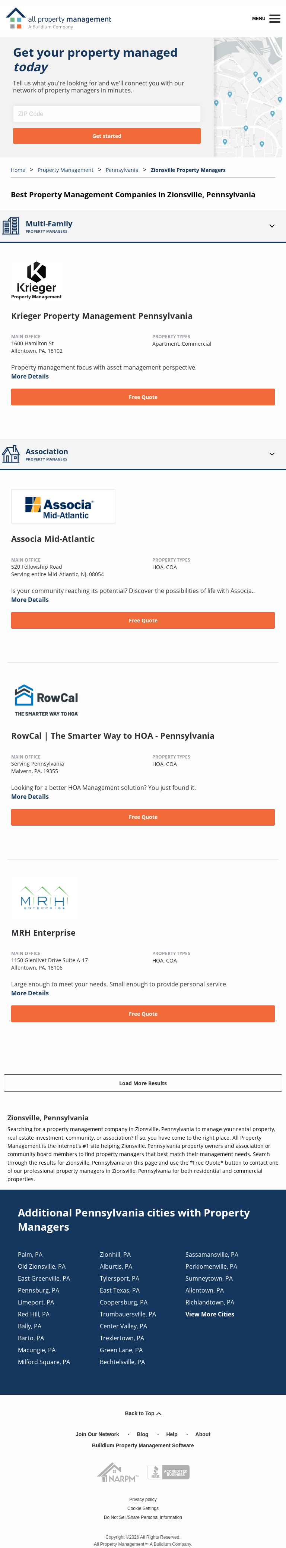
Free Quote (143, 397)
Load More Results (143, 1083)
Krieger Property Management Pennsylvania (102, 315)
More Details (30, 376)
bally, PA (29, 1326)
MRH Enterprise (43, 932)
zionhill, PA (115, 1254)
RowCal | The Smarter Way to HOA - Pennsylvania (112, 735)
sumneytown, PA (209, 1278)
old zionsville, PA (42, 1266)
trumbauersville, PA (128, 1314)
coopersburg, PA (123, 1302)
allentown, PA (204, 1290)
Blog (143, 1434)
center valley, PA (123, 1326)
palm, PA (30, 1254)
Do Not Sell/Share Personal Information (143, 1517)
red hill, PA (34, 1314)
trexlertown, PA (122, 1338)
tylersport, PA (119, 1278)
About (203, 1434)
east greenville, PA (44, 1278)
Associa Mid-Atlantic (53, 538)
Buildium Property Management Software (143, 1445)
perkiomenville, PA (211, 1266)
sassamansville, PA (211, 1254)
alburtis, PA (116, 1266)
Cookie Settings (143, 1508)
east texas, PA (120, 1290)
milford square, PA (44, 1362)
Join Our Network (97, 1434)
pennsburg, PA (38, 1290)
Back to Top (143, 1413)
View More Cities (209, 1314)
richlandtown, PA (209, 1302)
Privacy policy (142, 1499)
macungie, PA (36, 1350)
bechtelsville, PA (122, 1362)
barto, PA (31, 1338)
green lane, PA (121, 1350)
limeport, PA (36, 1302)
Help (171, 1434)
